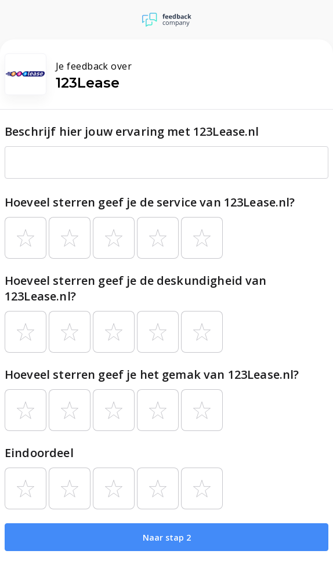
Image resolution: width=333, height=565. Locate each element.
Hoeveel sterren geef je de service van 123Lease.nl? (150, 202)
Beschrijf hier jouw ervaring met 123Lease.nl (132, 131)
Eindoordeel (39, 453)
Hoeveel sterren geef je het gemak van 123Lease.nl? (152, 374)
